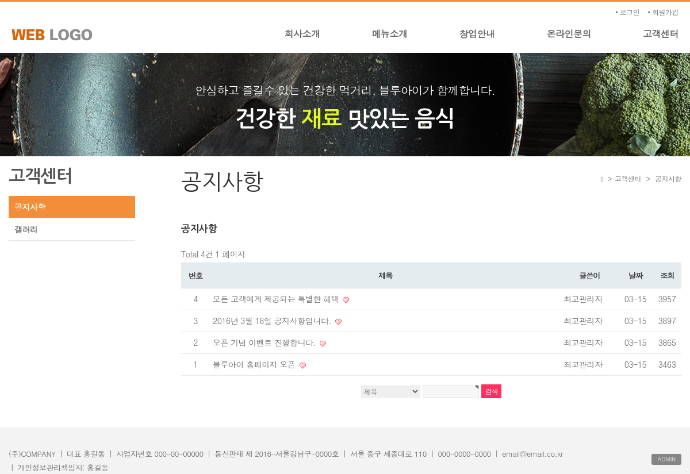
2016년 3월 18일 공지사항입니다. (273, 320)
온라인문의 (569, 33)
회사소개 (302, 33)
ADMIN (666, 459)
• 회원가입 (662, 12)
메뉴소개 (390, 33)
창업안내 (477, 33)
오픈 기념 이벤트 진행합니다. (265, 342)
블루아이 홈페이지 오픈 (255, 364)
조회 (667, 275)
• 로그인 (627, 12)
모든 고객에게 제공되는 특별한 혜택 (277, 299)
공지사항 (29, 207)
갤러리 (26, 229)
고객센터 (660, 33)
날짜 (635, 275)
